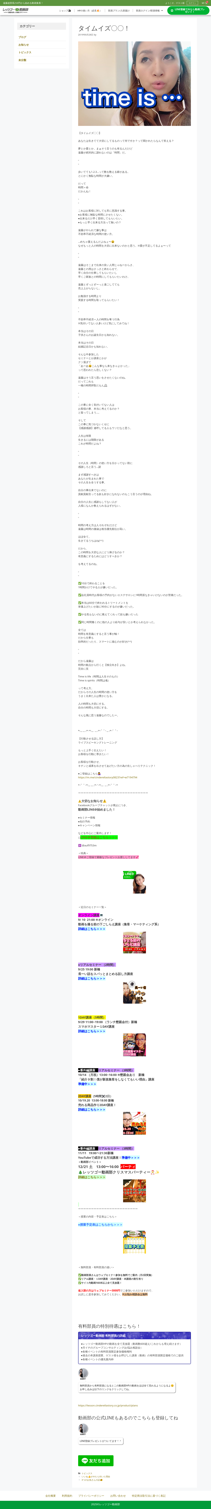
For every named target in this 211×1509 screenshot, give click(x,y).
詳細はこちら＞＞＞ (92, 1109)
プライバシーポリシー (91, 1495)
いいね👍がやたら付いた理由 (96, 1476)
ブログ (22, 37)
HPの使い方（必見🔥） (90, 10)
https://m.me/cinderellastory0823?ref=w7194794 (107, 777)
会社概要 (50, 1495)
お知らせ (23, 44)
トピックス (87, 1473)
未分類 (22, 60)
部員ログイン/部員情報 (149, 10)
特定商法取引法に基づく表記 (149, 1495)
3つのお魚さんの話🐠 (92, 1479)
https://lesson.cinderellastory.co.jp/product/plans (108, 1405)
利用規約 (67, 1495)
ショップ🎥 (65, 10)
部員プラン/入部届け (119, 10)
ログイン (192, 3)
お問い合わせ (118, 1495)
